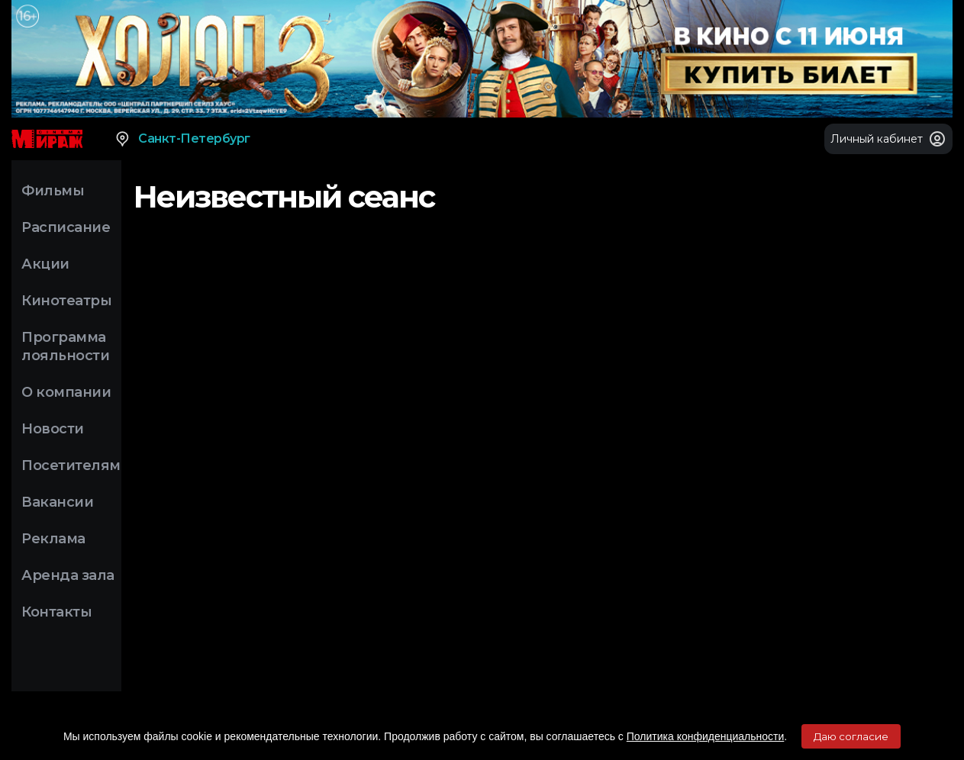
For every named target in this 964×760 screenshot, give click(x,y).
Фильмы (52, 190)
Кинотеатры (66, 300)
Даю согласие (851, 736)
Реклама (53, 538)
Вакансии (57, 502)
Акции (45, 264)
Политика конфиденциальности (706, 736)
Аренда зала (67, 575)
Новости (52, 428)
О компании (66, 392)
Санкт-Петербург (182, 139)
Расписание (65, 227)
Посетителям (71, 465)
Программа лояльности (65, 346)
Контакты (56, 612)
